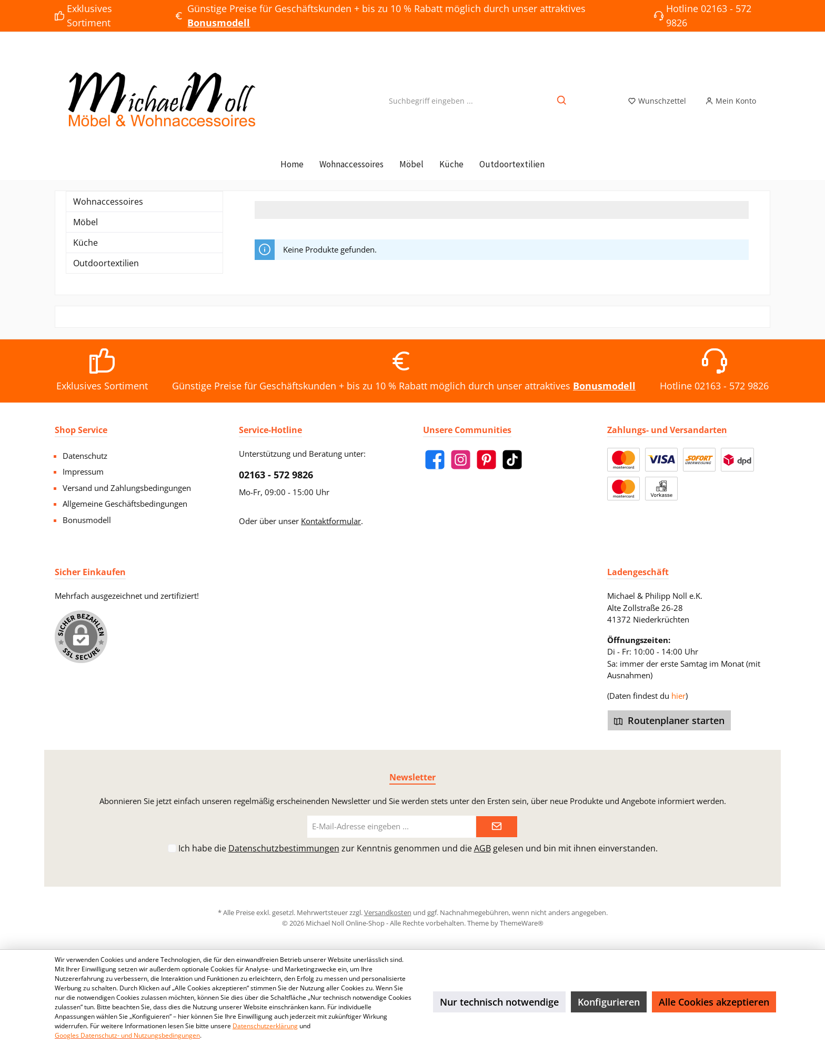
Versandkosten (387, 912)
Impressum (83, 471)
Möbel (85, 222)
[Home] (292, 164)
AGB (482, 848)
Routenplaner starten (669, 720)
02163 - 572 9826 (276, 474)
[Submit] (497, 827)
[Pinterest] (486, 459)
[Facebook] (435, 459)
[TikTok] (512, 459)
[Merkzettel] (657, 101)
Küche (85, 242)
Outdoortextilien (106, 263)
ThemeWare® (522, 923)
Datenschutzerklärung (265, 1025)
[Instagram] (460, 459)
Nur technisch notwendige (499, 1002)
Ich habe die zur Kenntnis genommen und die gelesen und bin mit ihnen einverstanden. (418, 848)
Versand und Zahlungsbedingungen (127, 488)
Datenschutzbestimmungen (283, 848)
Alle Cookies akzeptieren (714, 1002)
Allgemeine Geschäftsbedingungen (125, 503)
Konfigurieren (609, 1002)
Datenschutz (85, 455)
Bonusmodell (87, 520)
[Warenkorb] (772, 97)
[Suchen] (562, 101)
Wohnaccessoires (108, 201)
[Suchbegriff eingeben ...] (430, 101)
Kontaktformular (331, 521)
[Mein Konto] (730, 101)
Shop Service (81, 430)
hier (678, 695)
